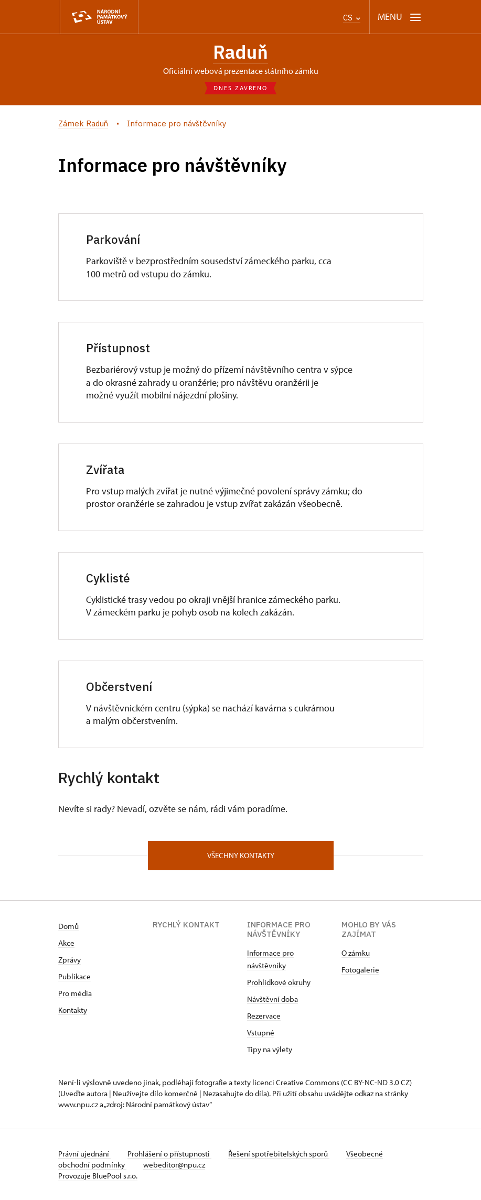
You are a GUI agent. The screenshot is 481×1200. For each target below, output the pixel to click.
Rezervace (264, 1016)
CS (351, 18)
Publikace (74, 976)
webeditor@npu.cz (174, 1165)
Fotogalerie (360, 970)
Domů (68, 926)
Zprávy (69, 960)
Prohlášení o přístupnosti (169, 1154)
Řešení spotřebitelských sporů (278, 1154)
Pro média (75, 993)
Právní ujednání (84, 1154)
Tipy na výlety (269, 1049)
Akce (66, 943)
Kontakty (72, 1010)
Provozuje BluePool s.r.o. (97, 1176)
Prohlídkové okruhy (279, 982)
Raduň (240, 52)
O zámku (355, 953)
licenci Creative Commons (295, 1082)
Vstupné (260, 1032)
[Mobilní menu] (399, 17)
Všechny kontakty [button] (240, 855)
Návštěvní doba (272, 999)
